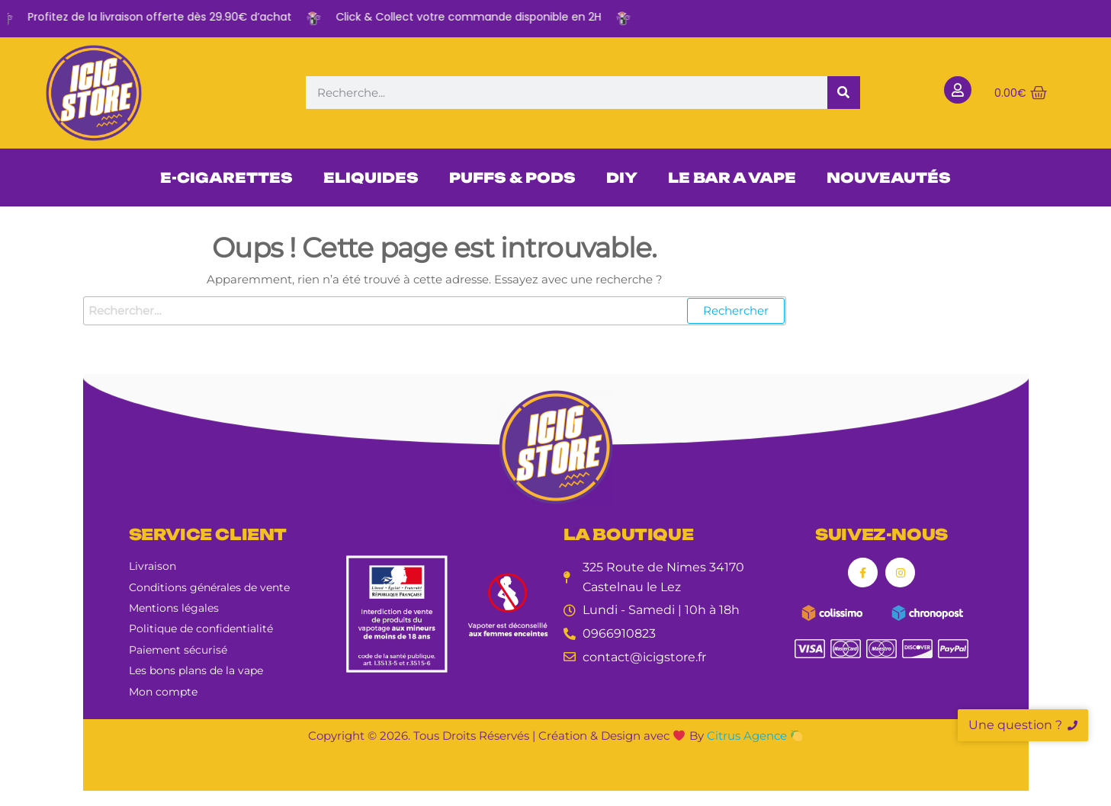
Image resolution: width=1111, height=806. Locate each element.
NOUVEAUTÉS (889, 177)
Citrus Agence (754, 735)
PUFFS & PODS (512, 177)
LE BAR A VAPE (732, 177)
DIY (621, 177)
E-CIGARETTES (226, 177)
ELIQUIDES (371, 177)
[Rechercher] (843, 92)
